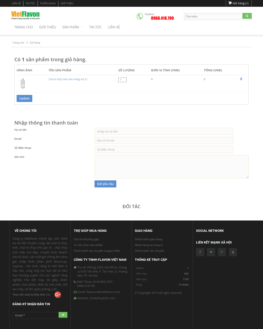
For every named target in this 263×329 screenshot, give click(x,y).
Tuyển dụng (48, 3)
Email (17, 139)
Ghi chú (19, 157)
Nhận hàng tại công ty (149, 245)
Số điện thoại (22, 148)
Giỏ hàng (35, 42)
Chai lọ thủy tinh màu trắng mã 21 (68, 79)
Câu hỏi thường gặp (86, 239)
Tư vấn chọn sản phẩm (88, 245)
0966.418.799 (162, 18)
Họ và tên (20, 130)
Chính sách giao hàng (148, 239)
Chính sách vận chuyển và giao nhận (97, 250)
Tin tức (30, 3)
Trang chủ (18, 42)
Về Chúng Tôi (26, 231)
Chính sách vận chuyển (149, 250)
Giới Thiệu (67, 3)
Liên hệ (16, 3)
